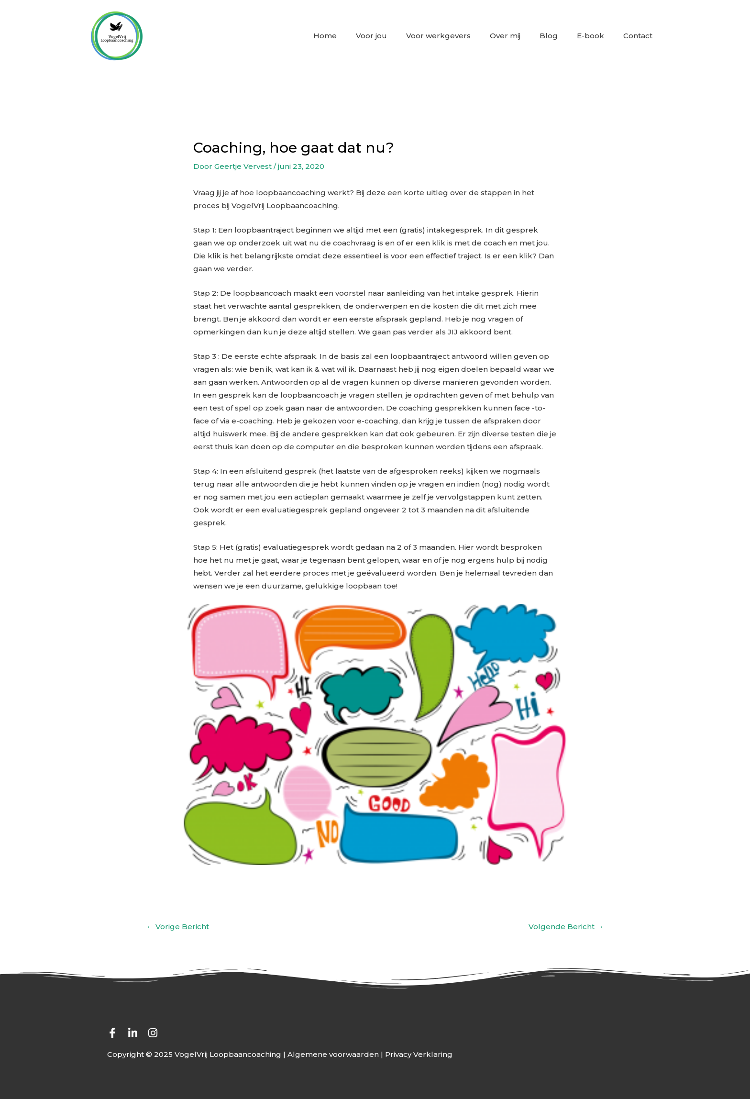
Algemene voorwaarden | (336, 1054)
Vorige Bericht (177, 926)
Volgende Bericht (566, 926)
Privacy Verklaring (418, 1054)
